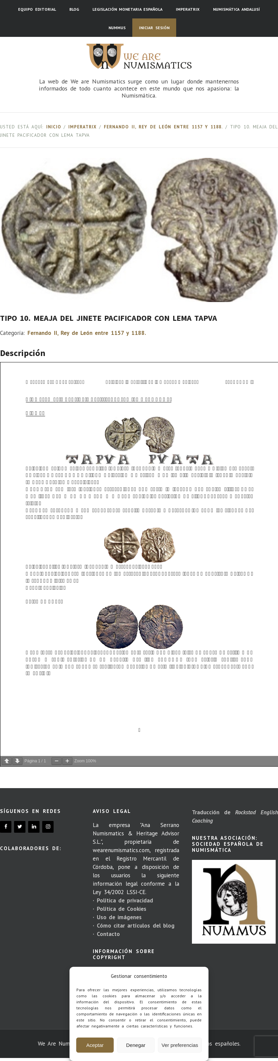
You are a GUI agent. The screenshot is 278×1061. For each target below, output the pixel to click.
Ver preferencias (179, 1045)
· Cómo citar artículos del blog (134, 925)
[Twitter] (19, 827)
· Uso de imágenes (117, 917)
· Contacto (106, 934)
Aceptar (95, 1045)
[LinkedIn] (34, 827)
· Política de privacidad (123, 900)
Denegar (136, 1045)
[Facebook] (5, 827)
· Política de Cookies (119, 908)
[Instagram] (48, 827)
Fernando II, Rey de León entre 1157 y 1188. (163, 127)
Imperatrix (82, 127)
